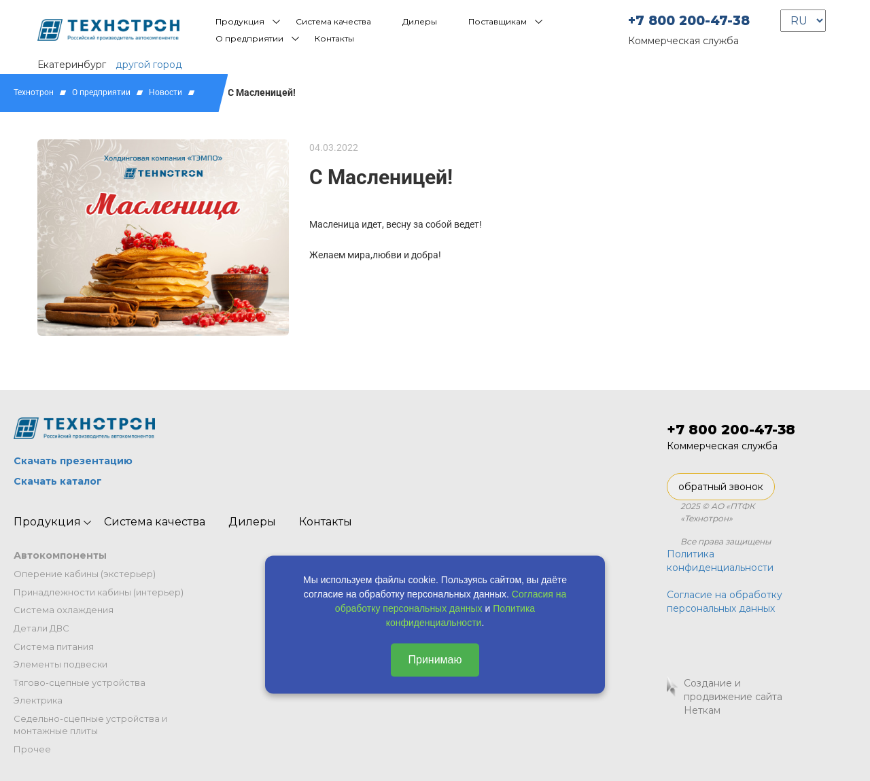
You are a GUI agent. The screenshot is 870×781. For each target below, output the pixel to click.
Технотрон (34, 92)
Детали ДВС (41, 628)
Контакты (334, 38)
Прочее (32, 749)
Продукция (239, 21)
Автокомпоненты (60, 555)
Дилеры (419, 21)
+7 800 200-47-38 (689, 21)
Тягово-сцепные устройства (79, 682)
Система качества (333, 21)
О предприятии (249, 38)
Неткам (702, 710)
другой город (149, 64)
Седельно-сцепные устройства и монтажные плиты (90, 725)
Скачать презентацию (73, 461)
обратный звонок (720, 487)
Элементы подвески (60, 664)
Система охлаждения (64, 609)
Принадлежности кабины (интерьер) (99, 592)
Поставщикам (497, 21)
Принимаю (435, 659)
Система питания (54, 646)
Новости (165, 92)
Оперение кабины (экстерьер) (85, 573)
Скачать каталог (58, 481)
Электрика (38, 700)
